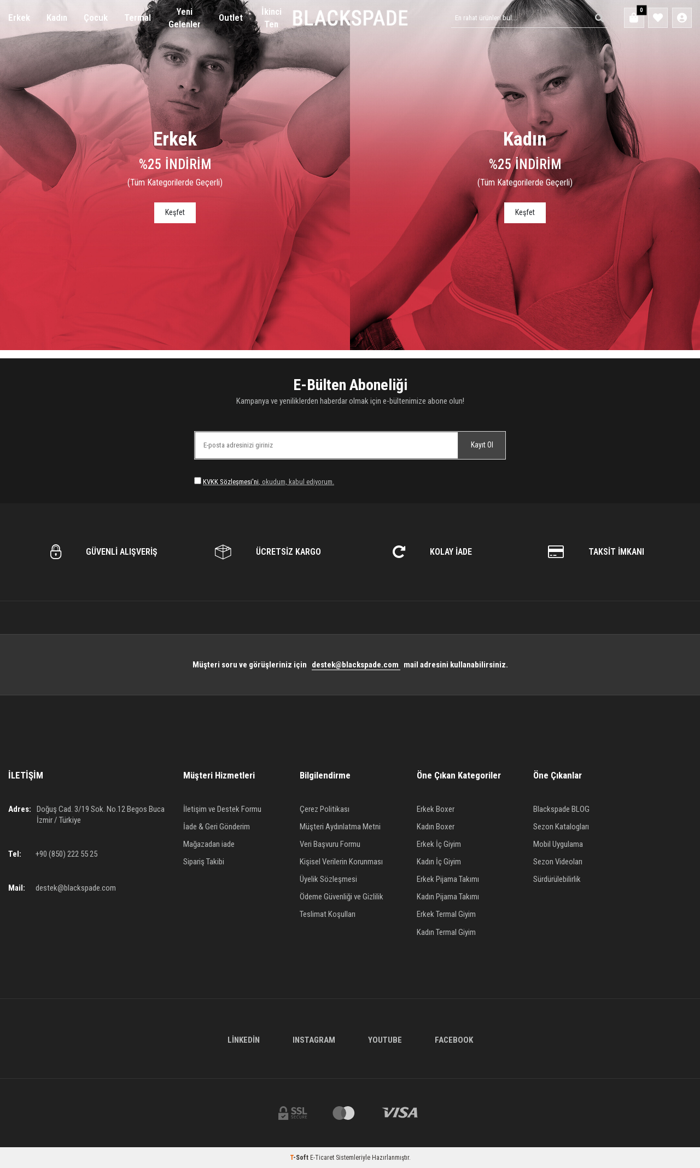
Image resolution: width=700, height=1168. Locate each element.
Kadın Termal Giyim (446, 932)
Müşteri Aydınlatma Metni (340, 827)
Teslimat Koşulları (327, 914)
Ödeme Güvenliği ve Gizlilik (341, 897)
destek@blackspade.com (356, 665)
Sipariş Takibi (203, 862)
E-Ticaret (322, 1157)
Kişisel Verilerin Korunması (341, 862)
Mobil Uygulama (558, 844)
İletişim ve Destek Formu (222, 809)
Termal (137, 17)
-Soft (300, 1157)
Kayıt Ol (482, 444)
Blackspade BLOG (561, 809)
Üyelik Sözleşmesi (328, 879)
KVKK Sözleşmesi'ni (231, 482)
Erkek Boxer (435, 809)
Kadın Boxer (435, 827)
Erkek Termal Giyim (446, 914)
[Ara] (596, 18)
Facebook (454, 1040)
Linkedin (244, 1040)
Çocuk (96, 17)
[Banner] (175, 175)
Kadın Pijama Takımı (448, 897)
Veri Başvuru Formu (330, 844)
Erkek (19, 17)
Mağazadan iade (209, 844)
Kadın (56, 17)
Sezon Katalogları (561, 827)
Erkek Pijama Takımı (448, 879)
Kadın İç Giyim (439, 862)
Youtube (385, 1040)
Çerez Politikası (324, 809)
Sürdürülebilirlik (557, 879)
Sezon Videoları (557, 862)
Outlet (231, 17)
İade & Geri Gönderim (216, 827)
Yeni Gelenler (184, 18)
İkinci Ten (271, 18)
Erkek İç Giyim (439, 844)
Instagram (314, 1040)
